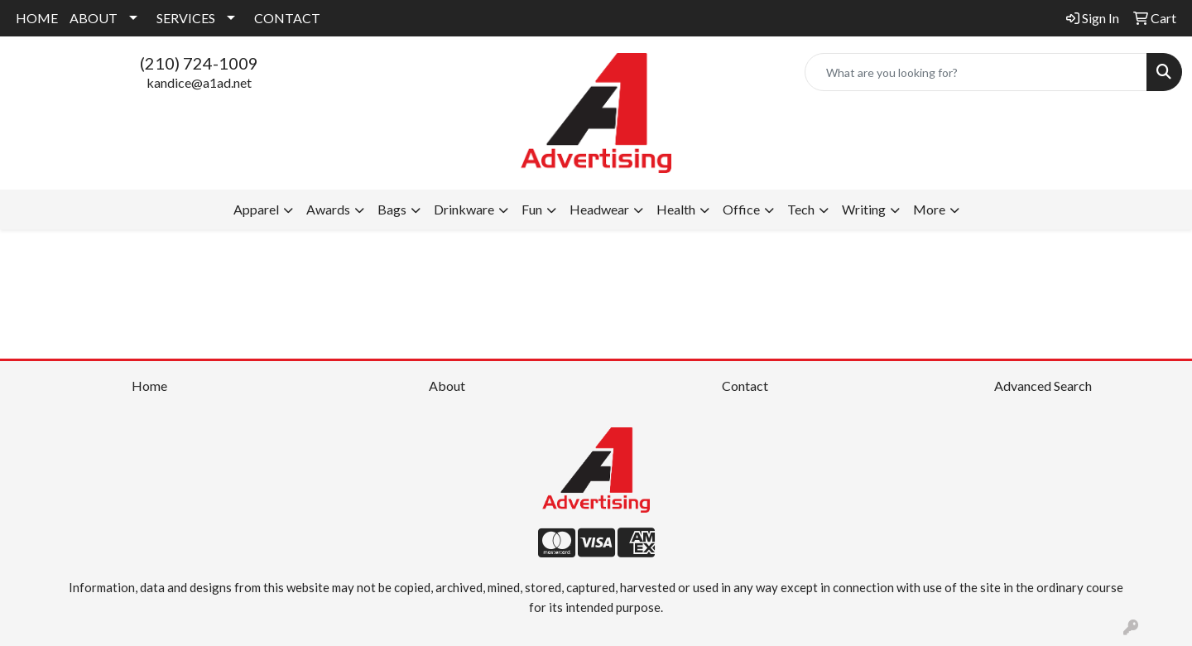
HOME (37, 18)
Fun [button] (532, 209)
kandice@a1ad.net (199, 82)
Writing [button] (864, 209)
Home (149, 385)
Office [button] (741, 209)
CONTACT (287, 18)
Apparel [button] (256, 209)
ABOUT (94, 18)
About (447, 385)
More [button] (929, 209)
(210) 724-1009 (199, 63)
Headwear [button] (599, 209)
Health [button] (675, 209)
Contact (745, 385)
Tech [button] (801, 209)
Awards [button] (328, 209)
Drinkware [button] (464, 209)
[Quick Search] (976, 72)
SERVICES (185, 18)
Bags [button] (391, 209)
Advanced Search (1043, 385)
